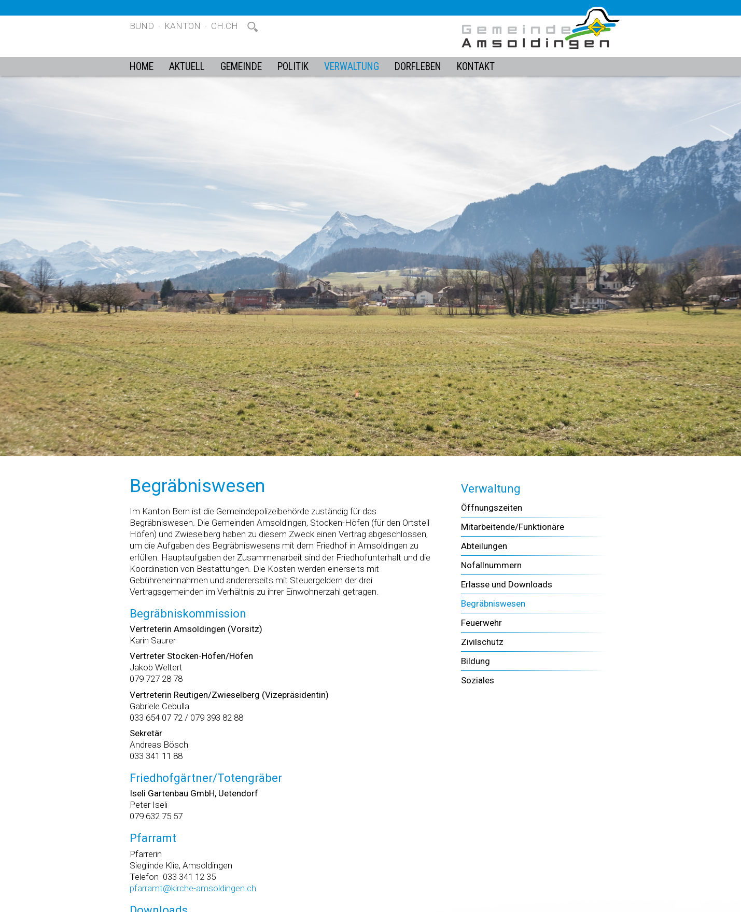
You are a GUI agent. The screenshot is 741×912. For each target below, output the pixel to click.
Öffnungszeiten (491, 507)
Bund (142, 26)
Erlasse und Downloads (506, 584)
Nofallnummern (491, 565)
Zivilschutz (482, 642)
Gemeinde (241, 67)
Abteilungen (484, 546)
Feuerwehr (481, 623)
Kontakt (476, 67)
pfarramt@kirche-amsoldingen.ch (193, 888)
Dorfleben (418, 67)
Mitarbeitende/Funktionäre (512, 527)
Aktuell (187, 67)
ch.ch (224, 26)
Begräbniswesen (493, 603)
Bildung (475, 661)
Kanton (182, 26)
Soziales (477, 680)
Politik (293, 67)
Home (141, 67)
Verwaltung (351, 67)
